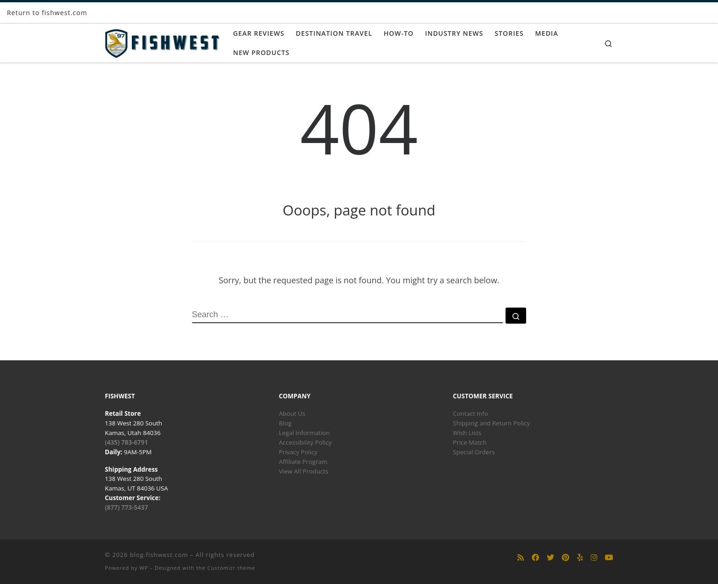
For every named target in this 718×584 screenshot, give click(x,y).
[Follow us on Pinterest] (565, 557)
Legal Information (304, 433)
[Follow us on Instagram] (594, 557)
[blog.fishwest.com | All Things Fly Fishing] (162, 41)
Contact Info (470, 413)
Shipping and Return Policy (491, 423)
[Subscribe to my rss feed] (520, 557)
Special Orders (474, 452)
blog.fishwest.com (159, 555)
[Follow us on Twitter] (550, 557)
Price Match (470, 442)
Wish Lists (467, 433)
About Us (292, 413)
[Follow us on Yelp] (580, 557)
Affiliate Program (303, 461)
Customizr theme (231, 567)
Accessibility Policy (305, 442)
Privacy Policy (298, 452)
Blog (285, 423)
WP (143, 567)
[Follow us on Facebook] (535, 557)
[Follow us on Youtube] (609, 557)
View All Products (303, 471)
